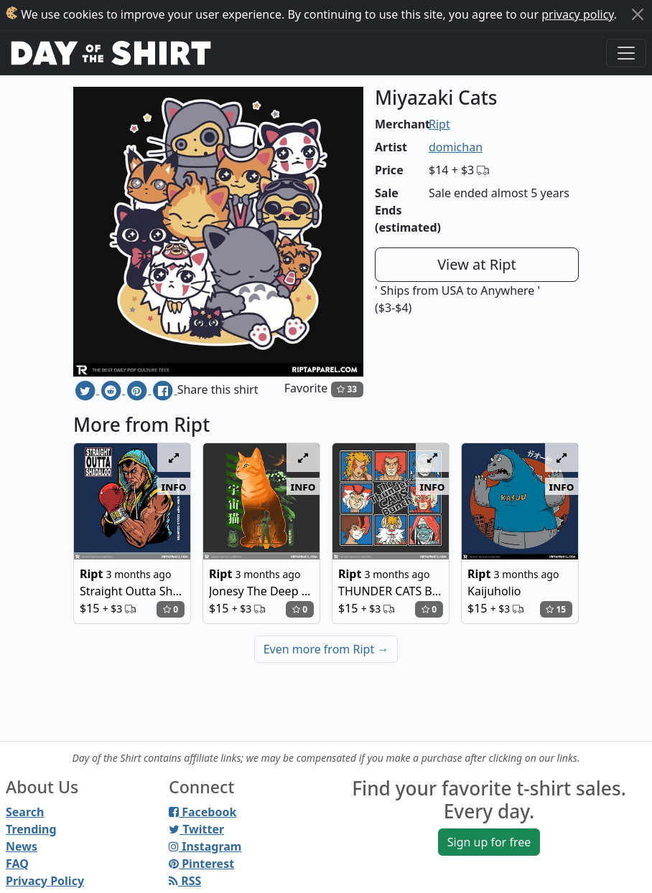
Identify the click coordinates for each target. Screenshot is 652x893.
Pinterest (201, 863)
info (174, 486)
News (21, 846)
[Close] (637, 14)
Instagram (205, 846)
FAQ (17, 863)
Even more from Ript (326, 649)
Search (25, 812)
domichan (456, 147)
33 (347, 389)
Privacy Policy (45, 881)
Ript (439, 124)
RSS (185, 881)
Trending (31, 829)
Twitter (196, 829)
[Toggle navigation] (626, 53)
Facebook (202, 812)
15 (556, 609)
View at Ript (476, 264)
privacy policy (577, 14)
